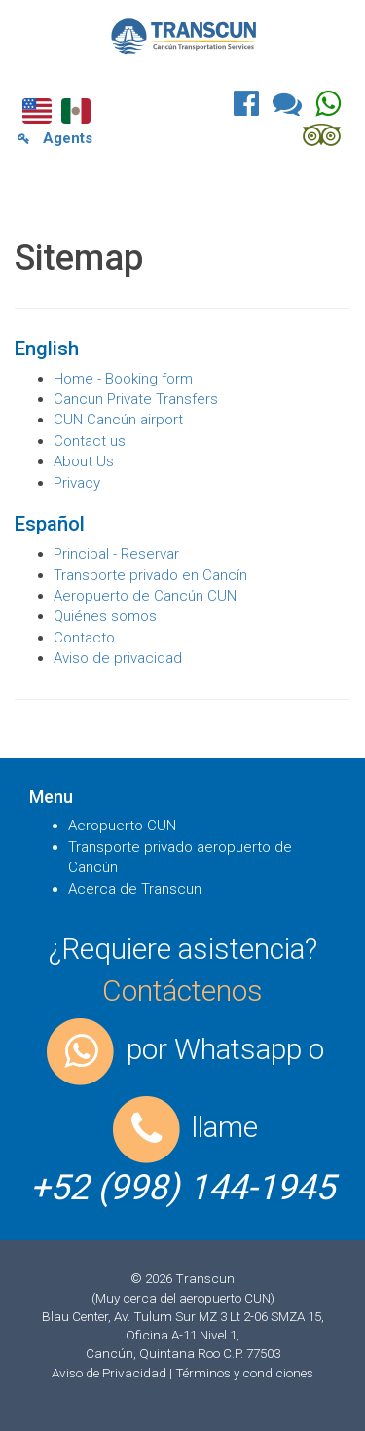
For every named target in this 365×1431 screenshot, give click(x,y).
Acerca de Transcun (134, 889)
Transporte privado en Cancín (150, 575)
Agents (55, 138)
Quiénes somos (105, 616)
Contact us (90, 441)
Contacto (84, 637)
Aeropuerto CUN (122, 825)
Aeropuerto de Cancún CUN (145, 596)
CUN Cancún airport (118, 419)
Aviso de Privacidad (110, 1372)
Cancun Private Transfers (136, 399)
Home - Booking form (123, 378)
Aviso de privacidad (118, 658)
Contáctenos (182, 990)
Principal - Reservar (116, 554)
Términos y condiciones (244, 1372)
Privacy (77, 483)
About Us (84, 461)
